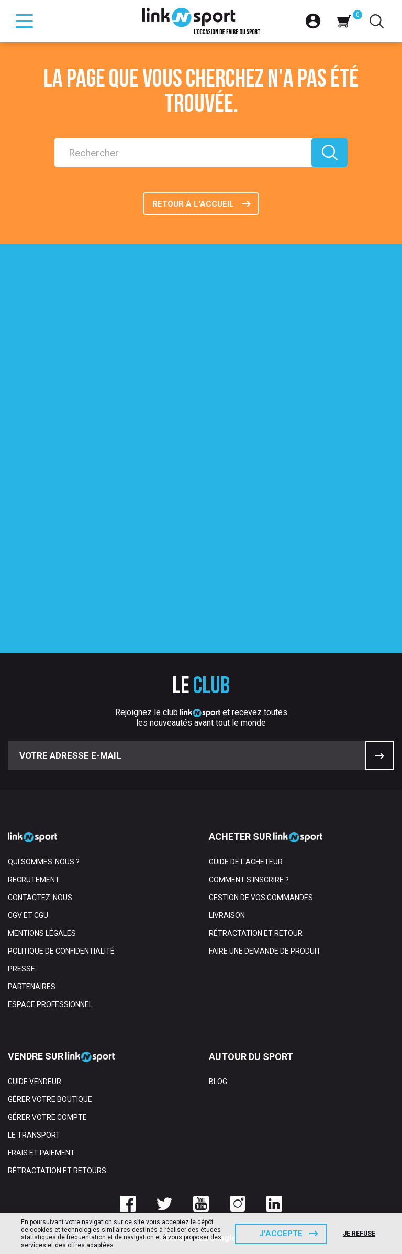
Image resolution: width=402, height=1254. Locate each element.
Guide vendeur (34, 1081)
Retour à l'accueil (193, 204)
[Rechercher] (182, 152)
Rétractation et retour (256, 933)
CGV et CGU (28, 915)
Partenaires (31, 986)
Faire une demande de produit (265, 951)
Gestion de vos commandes (261, 897)
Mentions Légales (42, 933)
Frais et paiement (41, 1153)
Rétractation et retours (57, 1170)
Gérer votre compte (47, 1117)
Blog (218, 1081)
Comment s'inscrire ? (249, 879)
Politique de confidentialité (61, 951)
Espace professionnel (50, 1004)
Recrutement (34, 879)
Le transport (34, 1135)
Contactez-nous (40, 897)
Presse (21, 969)
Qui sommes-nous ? (44, 862)
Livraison (227, 915)
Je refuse (359, 1233)
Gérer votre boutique (50, 1099)
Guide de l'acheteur (246, 862)
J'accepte (281, 1233)
